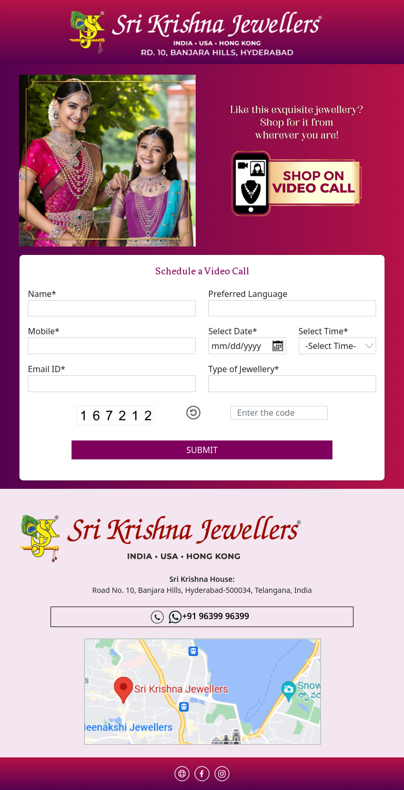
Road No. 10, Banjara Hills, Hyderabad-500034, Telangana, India (202, 590)
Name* (42, 294)
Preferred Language (247, 294)
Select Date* (232, 331)
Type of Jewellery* (243, 369)
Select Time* (323, 331)
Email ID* (46, 369)
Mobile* (43, 331)
